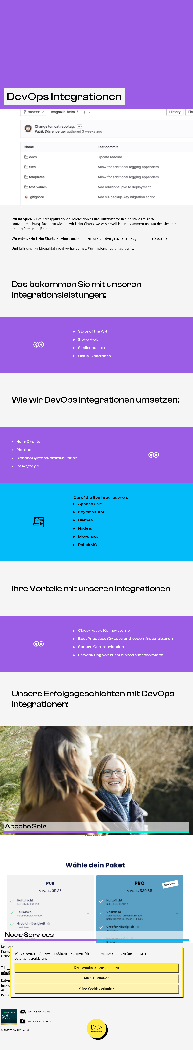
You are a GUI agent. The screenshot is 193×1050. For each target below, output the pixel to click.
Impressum (9, 985)
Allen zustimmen (97, 978)
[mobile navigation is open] (96, 1028)
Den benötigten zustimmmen (96, 967)
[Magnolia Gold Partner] (97, 1017)
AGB (4, 990)
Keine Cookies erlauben (96, 988)
